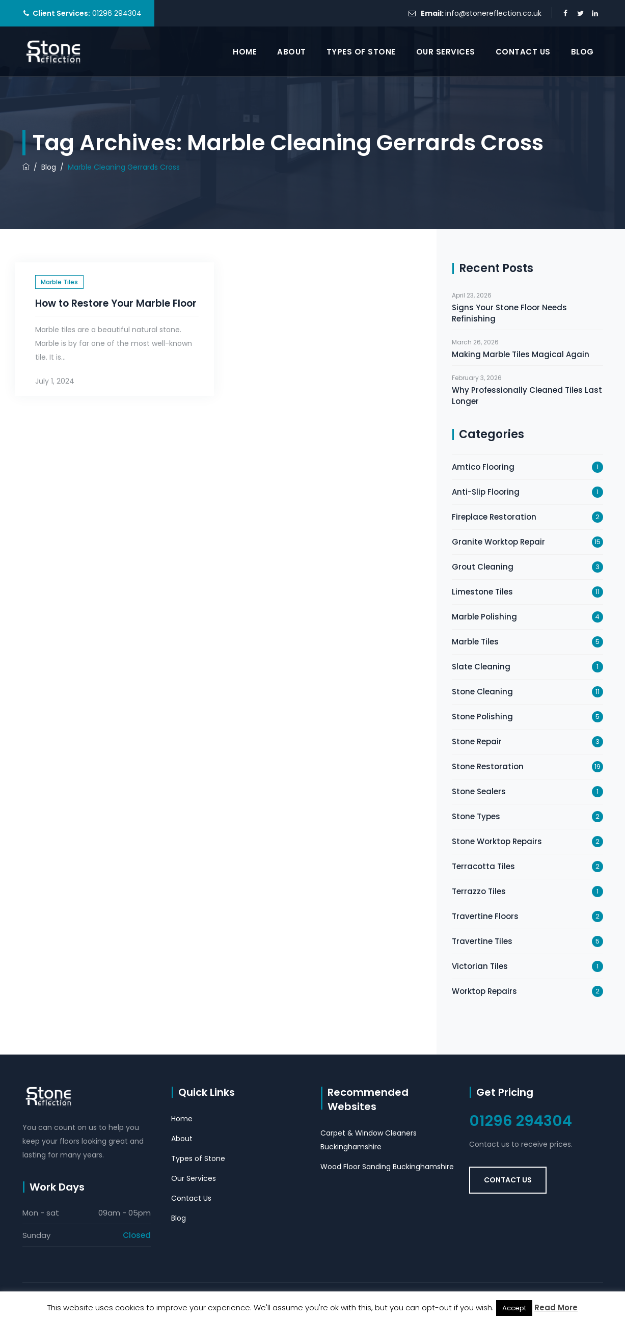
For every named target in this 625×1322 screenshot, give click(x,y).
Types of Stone (361, 51)
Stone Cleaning (482, 691)
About (291, 51)
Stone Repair (477, 741)
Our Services (445, 51)
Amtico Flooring (483, 467)
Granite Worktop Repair (498, 541)
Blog (582, 51)
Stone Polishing (482, 716)
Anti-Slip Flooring (486, 492)
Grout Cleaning (482, 566)
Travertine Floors (485, 916)
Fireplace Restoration (494, 516)
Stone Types (476, 816)
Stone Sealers (479, 791)
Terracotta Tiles (483, 866)
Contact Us (523, 51)
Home (245, 51)
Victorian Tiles (480, 966)
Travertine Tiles (482, 941)
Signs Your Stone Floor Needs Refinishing (509, 313)
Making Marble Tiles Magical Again (520, 354)
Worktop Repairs (484, 991)
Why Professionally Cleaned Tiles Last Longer (527, 396)
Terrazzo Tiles (479, 891)
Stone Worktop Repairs (497, 841)
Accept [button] (514, 1308)
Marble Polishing (484, 616)
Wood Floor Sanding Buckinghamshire (387, 1167)
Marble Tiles (59, 282)
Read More (556, 1307)
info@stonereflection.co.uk (493, 13)
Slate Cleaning (481, 666)
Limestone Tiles (482, 591)
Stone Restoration (488, 766)
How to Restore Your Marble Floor (116, 303)
